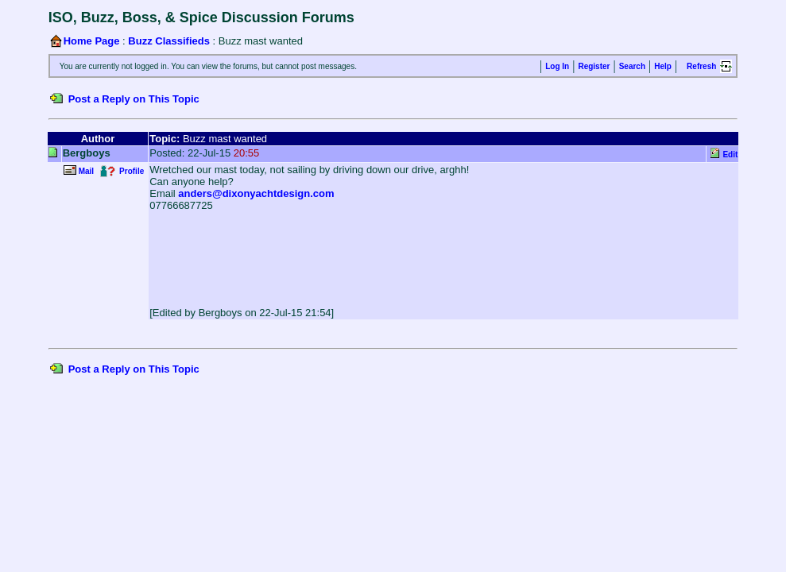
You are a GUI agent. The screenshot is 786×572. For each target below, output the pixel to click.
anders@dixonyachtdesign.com (256, 193)
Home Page (92, 41)
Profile (131, 171)
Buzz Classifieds (169, 41)
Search (632, 66)
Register (594, 66)
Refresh (701, 66)
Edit (730, 154)
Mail (86, 171)
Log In (557, 66)
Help (663, 66)
